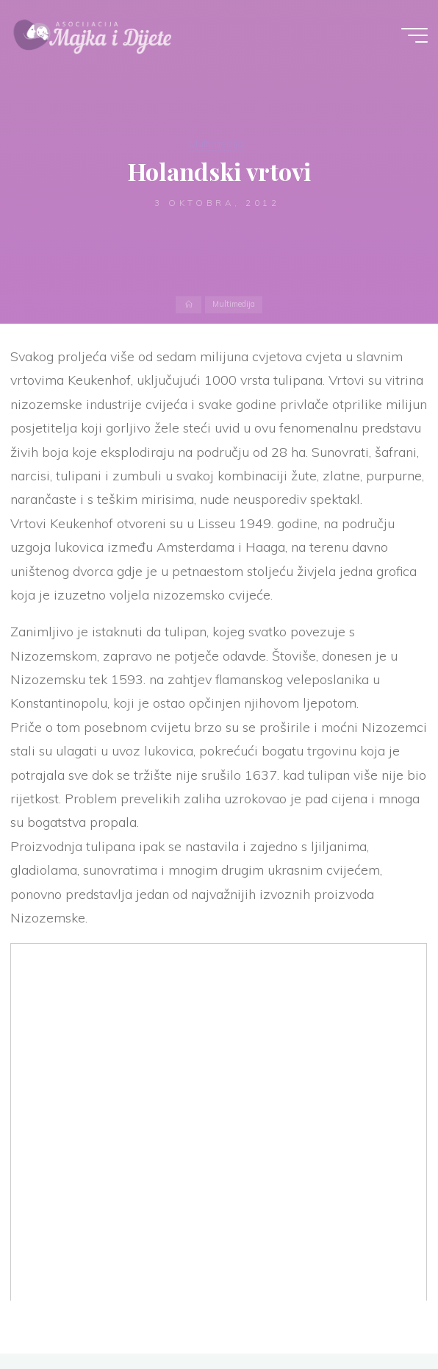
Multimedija (216, 143)
